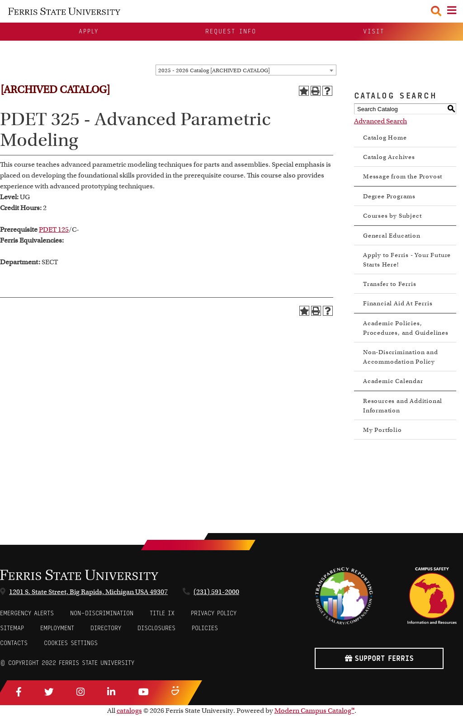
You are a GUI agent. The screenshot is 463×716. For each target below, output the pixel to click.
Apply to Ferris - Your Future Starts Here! (407, 259)
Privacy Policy (213, 613)
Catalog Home (385, 137)
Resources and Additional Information (402, 405)
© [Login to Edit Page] (2, 663)
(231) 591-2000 (216, 592)
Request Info (230, 31)
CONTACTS (14, 643)
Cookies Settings (71, 643)
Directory (105, 628)
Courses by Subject (392, 216)
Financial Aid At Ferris (397, 303)
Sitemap (12, 628)
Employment (57, 628)
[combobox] (246, 70)
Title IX (162, 613)
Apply (89, 31)
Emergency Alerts (27, 613)
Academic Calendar (393, 381)
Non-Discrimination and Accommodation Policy (400, 356)
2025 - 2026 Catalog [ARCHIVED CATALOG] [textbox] (214, 70)
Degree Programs (389, 196)
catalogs (129, 711)
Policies (205, 628)
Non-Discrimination (101, 613)
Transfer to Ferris (389, 284)
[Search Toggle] (436, 11)
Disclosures (156, 628)
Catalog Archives (389, 157)
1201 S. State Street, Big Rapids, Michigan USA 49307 (88, 592)
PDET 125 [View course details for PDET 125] (54, 229)
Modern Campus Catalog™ (314, 711)
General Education (391, 235)
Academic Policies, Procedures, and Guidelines (406, 328)
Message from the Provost (402, 176)
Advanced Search (380, 121)
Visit (373, 31)
